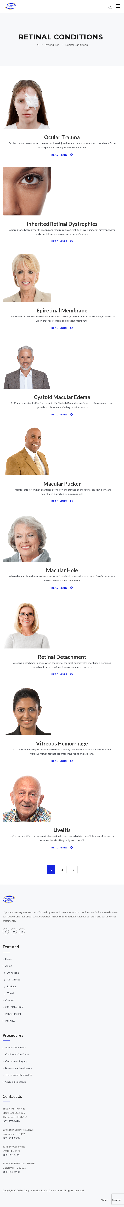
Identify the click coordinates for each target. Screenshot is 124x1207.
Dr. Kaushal (13, 972)
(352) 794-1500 (11, 1138)
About (8, 965)
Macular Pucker (62, 483)
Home (8, 958)
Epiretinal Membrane (62, 310)
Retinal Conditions (15, 1047)
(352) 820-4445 (11, 1154)
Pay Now (10, 1020)
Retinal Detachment (62, 657)
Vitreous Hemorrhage (62, 743)
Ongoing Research (15, 1081)
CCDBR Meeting (14, 1006)
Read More (62, 154)
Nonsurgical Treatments (18, 1068)
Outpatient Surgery (16, 1061)
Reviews (11, 986)
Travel (10, 993)
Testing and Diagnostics (18, 1074)
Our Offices (13, 979)
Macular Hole (62, 570)
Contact (9, 1000)
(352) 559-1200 (11, 1171)
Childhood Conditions (17, 1054)
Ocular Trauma (62, 137)
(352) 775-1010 (11, 1121)
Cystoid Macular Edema (62, 397)
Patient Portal (13, 1013)
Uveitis (62, 830)
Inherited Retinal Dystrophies (62, 224)
